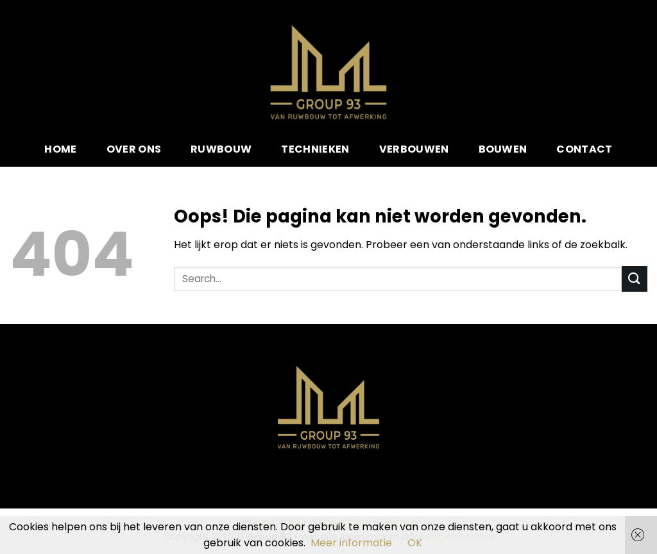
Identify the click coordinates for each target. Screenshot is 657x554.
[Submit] (634, 278)
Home (60, 149)
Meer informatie (351, 542)
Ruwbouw (221, 149)
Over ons (134, 149)
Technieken (315, 149)
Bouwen (503, 149)
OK (414, 542)
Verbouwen (414, 149)
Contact (584, 149)
